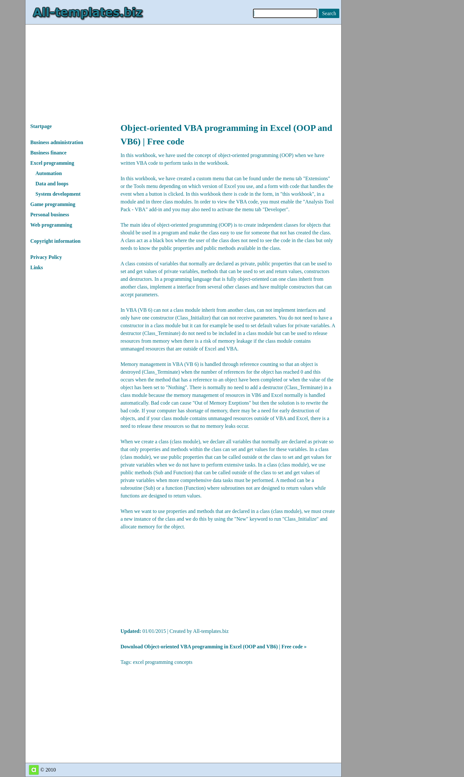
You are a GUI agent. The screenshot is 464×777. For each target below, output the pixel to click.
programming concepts (168, 662)
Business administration (56, 142)
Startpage (41, 126)
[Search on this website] (329, 13)
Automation (48, 173)
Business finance (48, 152)
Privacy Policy (46, 257)
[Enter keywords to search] (285, 13)
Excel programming (52, 163)
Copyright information (55, 241)
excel (138, 662)
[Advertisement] (183, 70)
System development (58, 194)
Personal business (49, 214)
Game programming (52, 204)
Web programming (51, 225)
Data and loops (51, 183)
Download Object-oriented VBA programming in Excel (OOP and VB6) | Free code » (213, 646)
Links (36, 267)
